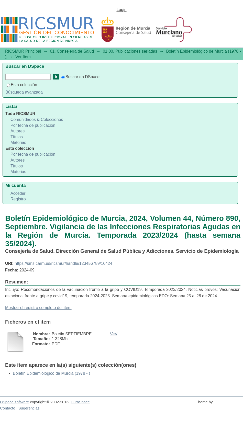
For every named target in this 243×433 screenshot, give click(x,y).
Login (121, 9)
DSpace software (14, 402)
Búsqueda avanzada (24, 92)
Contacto (7, 408)
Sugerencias (29, 408)
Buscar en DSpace (80, 77)
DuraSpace (80, 402)
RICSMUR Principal (23, 51)
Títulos (16, 137)
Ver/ (113, 334)
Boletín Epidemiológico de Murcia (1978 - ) (51, 373)
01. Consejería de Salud (72, 51)
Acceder (18, 193)
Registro (18, 199)
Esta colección (22, 85)
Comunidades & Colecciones (36, 119)
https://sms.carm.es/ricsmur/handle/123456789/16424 (63, 263)
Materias (18, 142)
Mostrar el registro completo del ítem (38, 307)
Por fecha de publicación (32, 125)
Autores (17, 131)
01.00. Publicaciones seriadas (130, 51)
